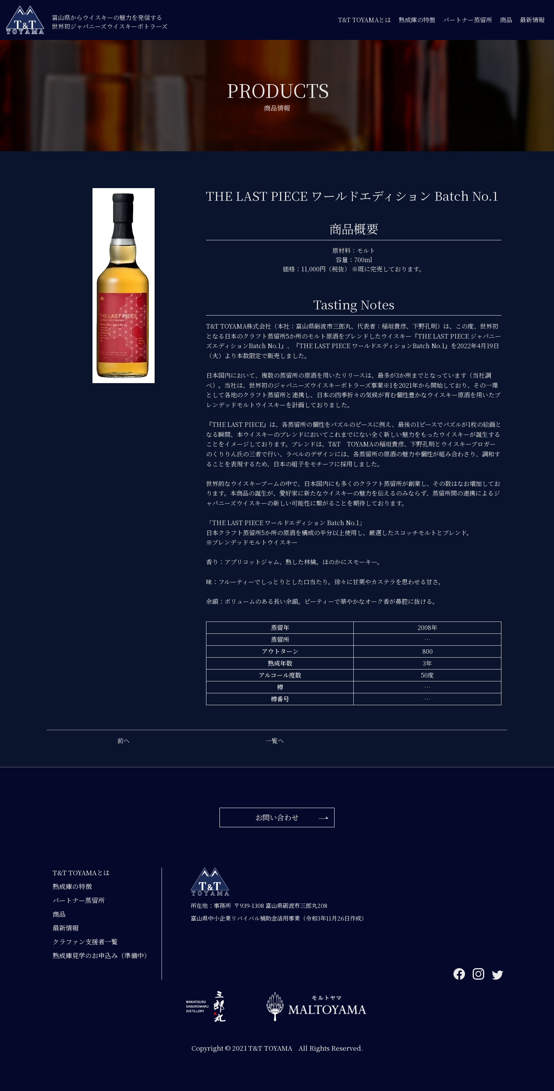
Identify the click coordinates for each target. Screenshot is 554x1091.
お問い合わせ (277, 817)
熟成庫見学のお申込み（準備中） (101, 955)
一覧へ (274, 740)
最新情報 (532, 19)
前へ (123, 740)
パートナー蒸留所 (467, 19)
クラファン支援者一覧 (85, 941)
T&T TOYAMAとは (364, 19)
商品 (506, 19)
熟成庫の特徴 (417, 19)
